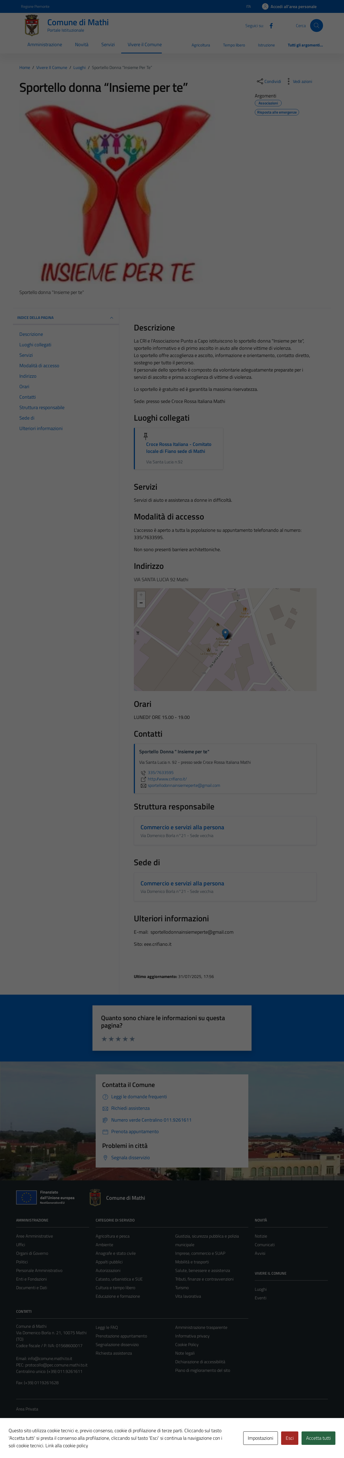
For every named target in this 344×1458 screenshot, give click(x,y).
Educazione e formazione (118, 1296)
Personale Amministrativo (39, 1270)
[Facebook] (269, 25)
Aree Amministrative (34, 1236)
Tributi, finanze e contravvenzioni (204, 1279)
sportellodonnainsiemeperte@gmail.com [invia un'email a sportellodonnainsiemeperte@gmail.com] (179, 785)
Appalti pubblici (109, 1262)
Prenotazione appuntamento (121, 1336)
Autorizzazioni (108, 1270)
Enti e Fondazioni (31, 1279)
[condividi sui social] (268, 81)
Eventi (260, 1298)
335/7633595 (156, 772)
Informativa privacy (192, 1336)
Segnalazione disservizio (117, 1344)
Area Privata (27, 1409)
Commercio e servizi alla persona (182, 827)
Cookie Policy (187, 1344)
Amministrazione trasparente (201, 1327)
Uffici (20, 1244)
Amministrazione (44, 44)
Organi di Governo (32, 1253)
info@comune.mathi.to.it (50, 1358)
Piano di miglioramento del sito (202, 1370)
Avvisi (260, 1253)
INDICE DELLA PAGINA (66, 318)
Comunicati (265, 1244)
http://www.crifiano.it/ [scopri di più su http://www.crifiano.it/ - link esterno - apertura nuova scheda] (163, 779)
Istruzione (266, 45)
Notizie (261, 1236)
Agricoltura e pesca (113, 1236)
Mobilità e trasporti (192, 1262)
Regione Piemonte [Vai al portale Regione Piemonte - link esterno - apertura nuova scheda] (35, 6)
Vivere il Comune (145, 44)
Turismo (182, 1287)
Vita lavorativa (188, 1296)
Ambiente (104, 1244)
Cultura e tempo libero (115, 1287)
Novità (81, 44)
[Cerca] (316, 25)
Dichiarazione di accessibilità (200, 1361)
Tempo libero (234, 45)
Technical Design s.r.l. (52, 1442)
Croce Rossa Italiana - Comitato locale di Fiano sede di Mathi (179, 448)
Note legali (185, 1353)
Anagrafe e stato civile (116, 1253)
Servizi (108, 44)
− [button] (141, 603)
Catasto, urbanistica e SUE (119, 1279)
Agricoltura (201, 45)
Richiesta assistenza (114, 1353)
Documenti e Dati (31, 1287)
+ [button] (141, 595)
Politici (22, 1262)
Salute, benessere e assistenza (202, 1270)
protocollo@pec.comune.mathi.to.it (56, 1365)
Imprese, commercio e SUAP (200, 1253)
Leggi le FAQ (107, 1327)
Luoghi (261, 1289)
